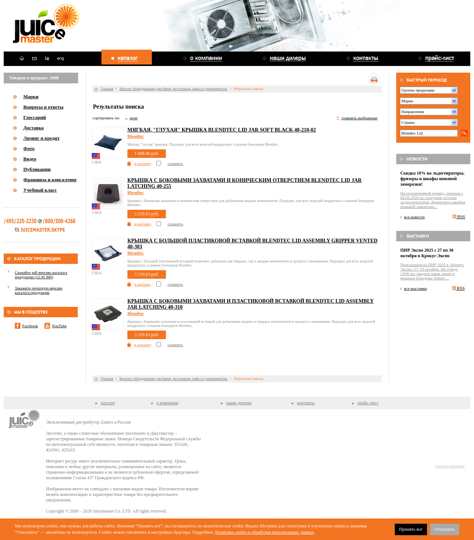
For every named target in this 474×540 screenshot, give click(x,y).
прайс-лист (367, 402)
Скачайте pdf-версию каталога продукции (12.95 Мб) (41, 274)
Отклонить (444, 529)
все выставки (415, 288)
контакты (305, 402)
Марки (31, 96)
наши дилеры (238, 402)
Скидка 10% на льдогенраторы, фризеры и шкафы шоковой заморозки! (432, 178)
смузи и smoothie (450, 466)
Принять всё (411, 529)
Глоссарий (34, 117)
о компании (167, 402)
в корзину (142, 163)
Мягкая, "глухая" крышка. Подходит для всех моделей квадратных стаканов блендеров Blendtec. (203, 144)
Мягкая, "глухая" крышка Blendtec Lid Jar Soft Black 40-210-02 (221, 130)
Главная (107, 89)
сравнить (175, 163)
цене (134, 118)
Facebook (30, 326)
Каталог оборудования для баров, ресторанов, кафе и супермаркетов (174, 89)
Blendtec (135, 136)
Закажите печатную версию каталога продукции (39, 290)
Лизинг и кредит (41, 138)
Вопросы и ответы (43, 107)
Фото (28, 148)
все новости (414, 217)
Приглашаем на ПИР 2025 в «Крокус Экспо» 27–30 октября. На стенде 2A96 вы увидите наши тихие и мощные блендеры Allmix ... (432, 271)
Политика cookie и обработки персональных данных (264, 532)
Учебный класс (40, 190)
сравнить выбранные (359, 118)
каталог (108, 402)
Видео (29, 159)
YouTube (59, 326)
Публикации (37, 169)
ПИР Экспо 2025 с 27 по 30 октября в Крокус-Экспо (426, 253)
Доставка (33, 127)
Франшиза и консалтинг (50, 179)
